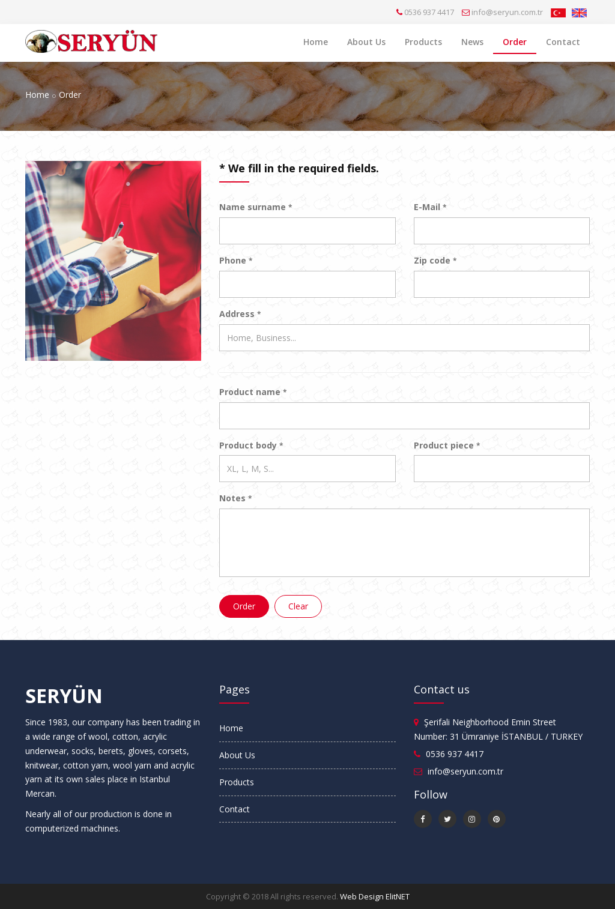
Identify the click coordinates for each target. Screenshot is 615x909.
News (472, 41)
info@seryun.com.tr (507, 12)
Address (240, 313)
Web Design (362, 896)
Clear (298, 606)
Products (423, 41)
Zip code (435, 260)
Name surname (255, 207)
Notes (235, 498)
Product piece (447, 445)
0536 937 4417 (429, 12)
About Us (366, 41)
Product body (251, 445)
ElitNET (398, 896)
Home (315, 41)
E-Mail (430, 207)
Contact (563, 41)
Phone (235, 260)
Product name (252, 391)
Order (515, 41)
